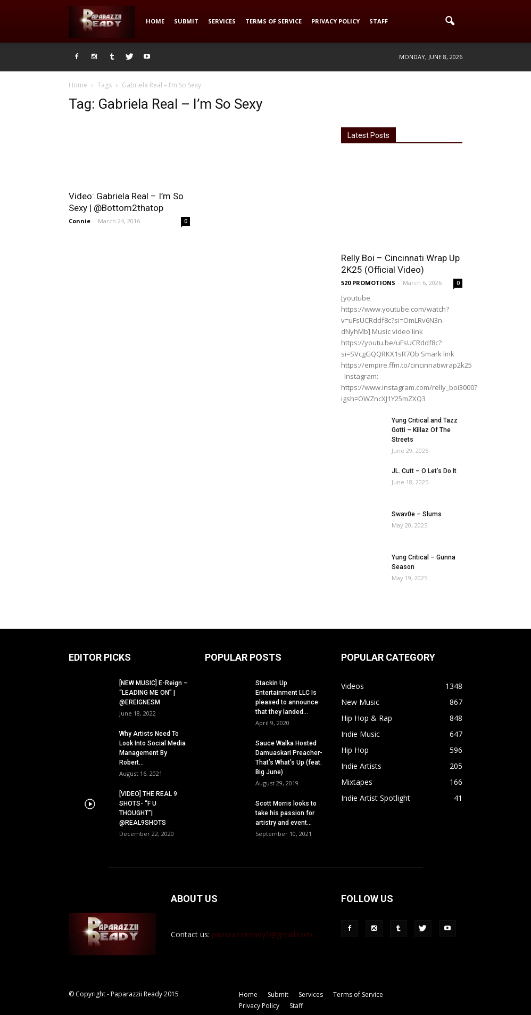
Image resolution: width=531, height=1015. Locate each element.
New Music (360, 702)
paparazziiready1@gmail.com (262, 934)
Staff (378, 21)
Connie (79, 221)
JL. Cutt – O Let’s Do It (424, 471)
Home (155, 21)
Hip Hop (355, 750)
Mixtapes (356, 782)
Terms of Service (273, 21)
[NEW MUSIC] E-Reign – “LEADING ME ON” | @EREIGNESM (153, 692)
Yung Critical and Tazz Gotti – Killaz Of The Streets (425, 430)
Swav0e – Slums (417, 514)
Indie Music (360, 734)
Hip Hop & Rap (366, 718)
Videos (352, 686)
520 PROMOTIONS (368, 283)
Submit (186, 21)
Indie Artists (361, 766)
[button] (449, 21)
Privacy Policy (335, 21)
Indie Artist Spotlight (375, 798)
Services (222, 21)
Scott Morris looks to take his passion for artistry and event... (286, 813)
